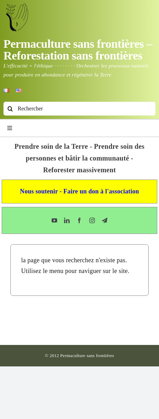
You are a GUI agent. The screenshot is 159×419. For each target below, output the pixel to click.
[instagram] (92, 220)
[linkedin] (67, 220)
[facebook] (79, 220)
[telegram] (104, 220)
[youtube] (54, 220)
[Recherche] (10, 109)
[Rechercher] (79, 109)
